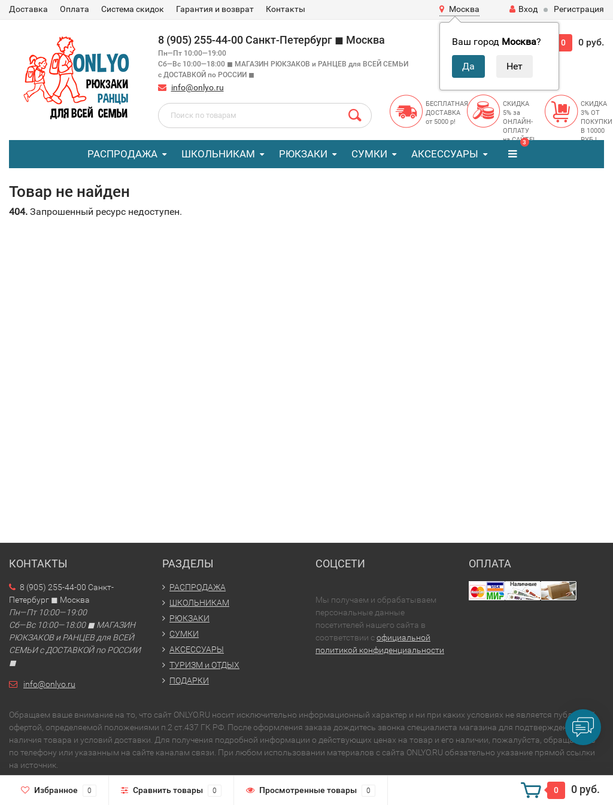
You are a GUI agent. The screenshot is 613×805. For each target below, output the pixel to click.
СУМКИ (369, 154)
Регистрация (579, 9)
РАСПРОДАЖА (122, 154)
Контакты (285, 9)
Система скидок (132, 9)
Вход (523, 9)
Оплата (74, 9)
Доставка (28, 9)
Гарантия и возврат (215, 9)
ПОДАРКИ (189, 680)
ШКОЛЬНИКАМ (218, 154)
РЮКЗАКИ (303, 154)
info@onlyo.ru (197, 87)
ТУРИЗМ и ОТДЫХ (204, 665)
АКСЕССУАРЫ (444, 154)
